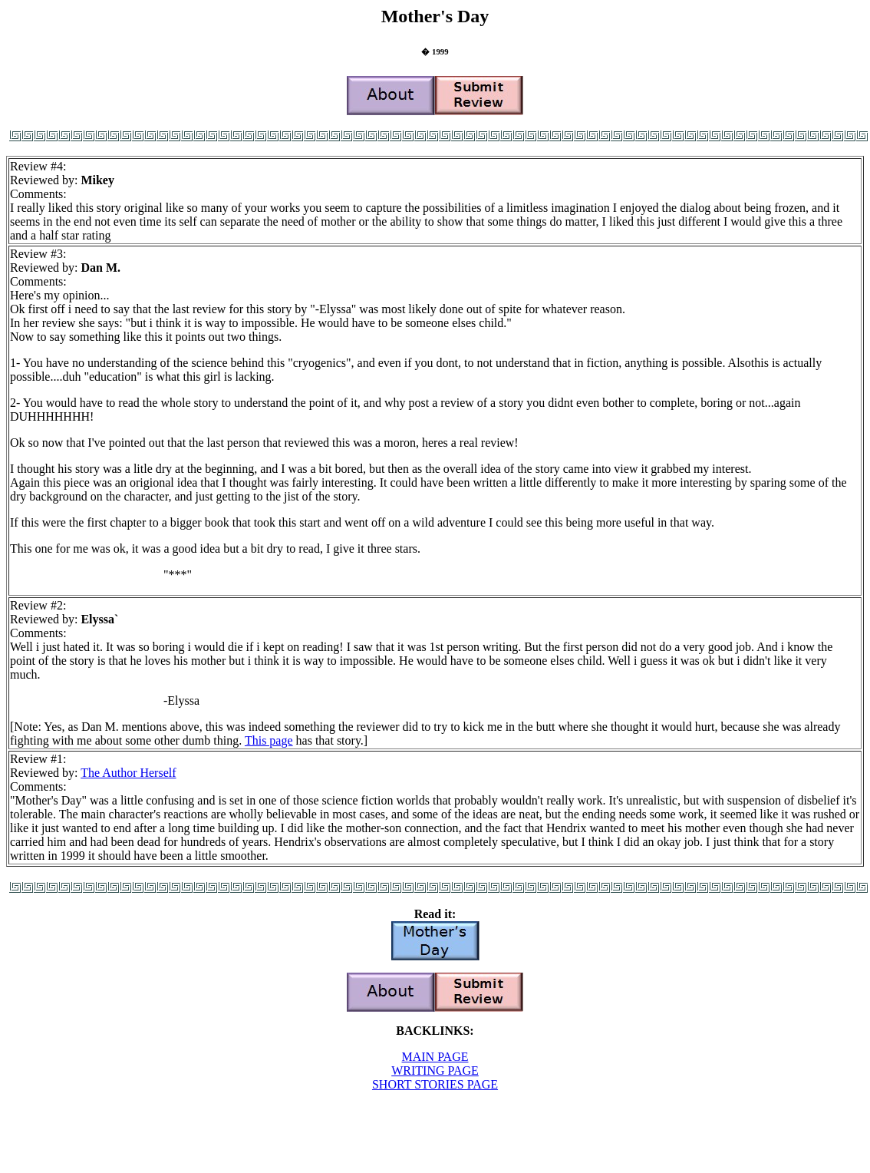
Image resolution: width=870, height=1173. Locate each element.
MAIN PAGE (435, 1056)
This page (269, 740)
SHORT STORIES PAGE (435, 1084)
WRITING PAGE (435, 1070)
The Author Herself (128, 772)
